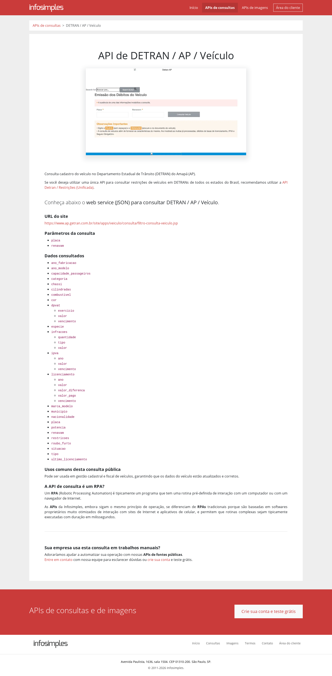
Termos (250, 643)
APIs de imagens (255, 7)
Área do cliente (288, 7)
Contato (267, 643)
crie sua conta (159, 559)
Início (194, 7)
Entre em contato (59, 559)
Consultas (213, 643)
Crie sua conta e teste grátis (268, 611)
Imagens (232, 643)
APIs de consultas (220, 7)
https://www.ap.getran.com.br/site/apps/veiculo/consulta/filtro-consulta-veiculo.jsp (111, 223)
